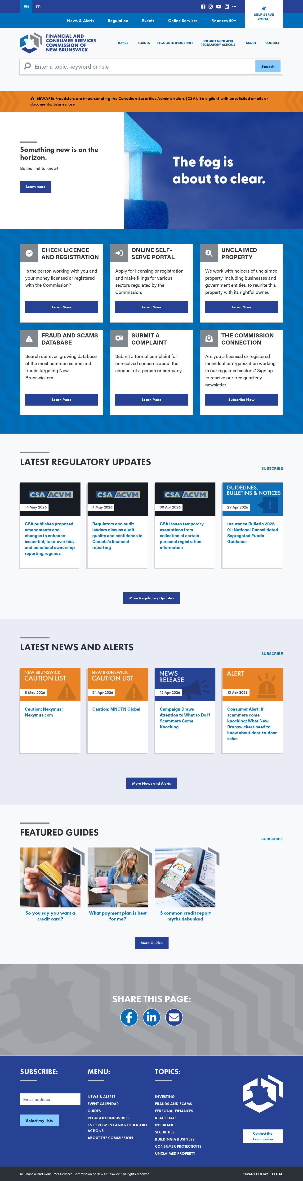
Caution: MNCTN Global (116, 709)
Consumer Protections (178, 1146)
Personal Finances (174, 1110)
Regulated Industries (175, 43)
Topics (123, 43)
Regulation (118, 20)
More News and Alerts (151, 783)
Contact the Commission (263, 1136)
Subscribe (272, 468)
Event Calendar (103, 1103)
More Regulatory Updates (151, 598)
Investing (165, 1096)
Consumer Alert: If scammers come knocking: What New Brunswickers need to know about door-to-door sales (252, 723)
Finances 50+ (223, 20)
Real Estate (165, 1117)
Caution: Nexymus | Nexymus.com (44, 712)
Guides (144, 43)
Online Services (183, 20)
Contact (272, 43)
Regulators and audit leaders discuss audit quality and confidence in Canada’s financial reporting (117, 535)
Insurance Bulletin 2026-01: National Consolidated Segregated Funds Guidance (252, 532)
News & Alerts (80, 20)
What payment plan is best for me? (118, 916)
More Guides (152, 942)
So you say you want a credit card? (50, 916)
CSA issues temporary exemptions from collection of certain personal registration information (182, 535)
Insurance (165, 1125)
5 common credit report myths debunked (185, 916)
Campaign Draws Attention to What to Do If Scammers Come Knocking (185, 718)
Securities (164, 1132)
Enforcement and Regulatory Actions (218, 43)
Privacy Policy (254, 1173)
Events (148, 20)
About (251, 43)
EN (26, 6)
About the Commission (110, 1137)
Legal (277, 1173)
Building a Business (175, 1139)
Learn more (35, 186)
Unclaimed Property (175, 1153)
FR (38, 6)
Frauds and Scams (173, 1103)
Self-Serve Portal (264, 17)
